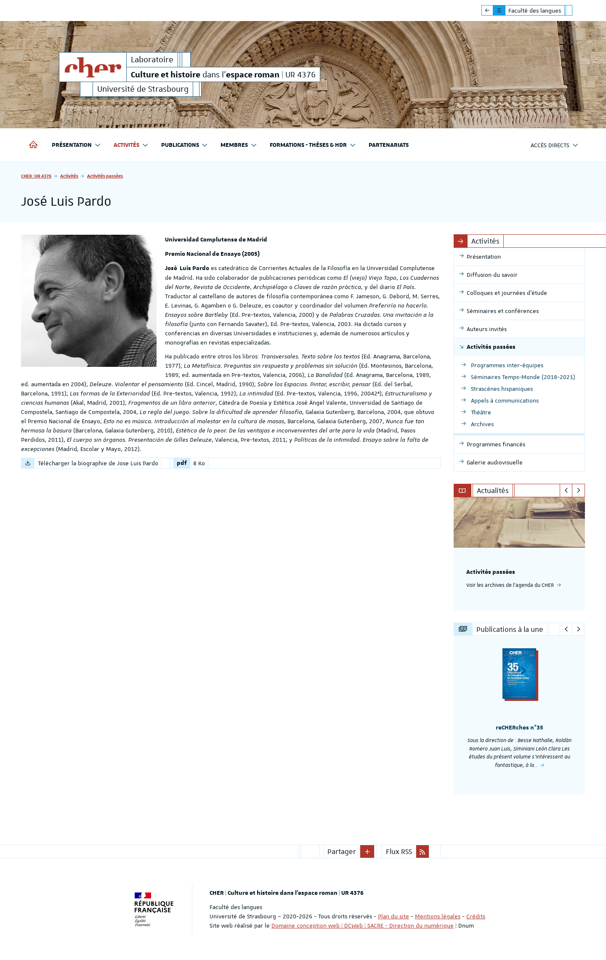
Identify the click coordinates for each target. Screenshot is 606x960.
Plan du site (393, 916)
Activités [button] (131, 145)
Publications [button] (184, 145)
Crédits (475, 916)
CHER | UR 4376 (36, 175)
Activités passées (105, 175)
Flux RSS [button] (399, 851)
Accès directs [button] (555, 145)
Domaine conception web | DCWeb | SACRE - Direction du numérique (362, 925)
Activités (69, 175)
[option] (519, 553)
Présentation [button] (76, 145)
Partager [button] (341, 851)
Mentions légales (437, 916)
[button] (367, 851)
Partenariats (389, 145)
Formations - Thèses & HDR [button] (313, 145)
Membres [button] (239, 145)
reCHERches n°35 (519, 728)
